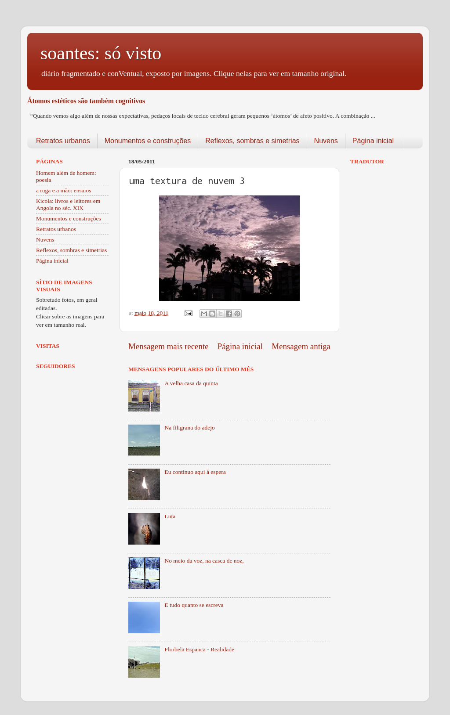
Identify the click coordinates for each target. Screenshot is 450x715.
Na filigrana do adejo (189, 427)
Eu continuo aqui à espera (194, 472)
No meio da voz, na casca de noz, (203, 560)
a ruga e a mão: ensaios (63, 190)
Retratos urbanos (63, 140)
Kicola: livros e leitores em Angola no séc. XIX (68, 204)
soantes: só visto (100, 53)
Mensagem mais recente (168, 346)
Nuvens (326, 140)
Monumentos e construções (148, 140)
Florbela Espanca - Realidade (199, 649)
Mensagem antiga (301, 346)
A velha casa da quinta (191, 383)
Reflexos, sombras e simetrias (252, 140)
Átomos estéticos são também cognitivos (86, 101)
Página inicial (373, 140)
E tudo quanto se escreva (193, 605)
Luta (169, 516)
